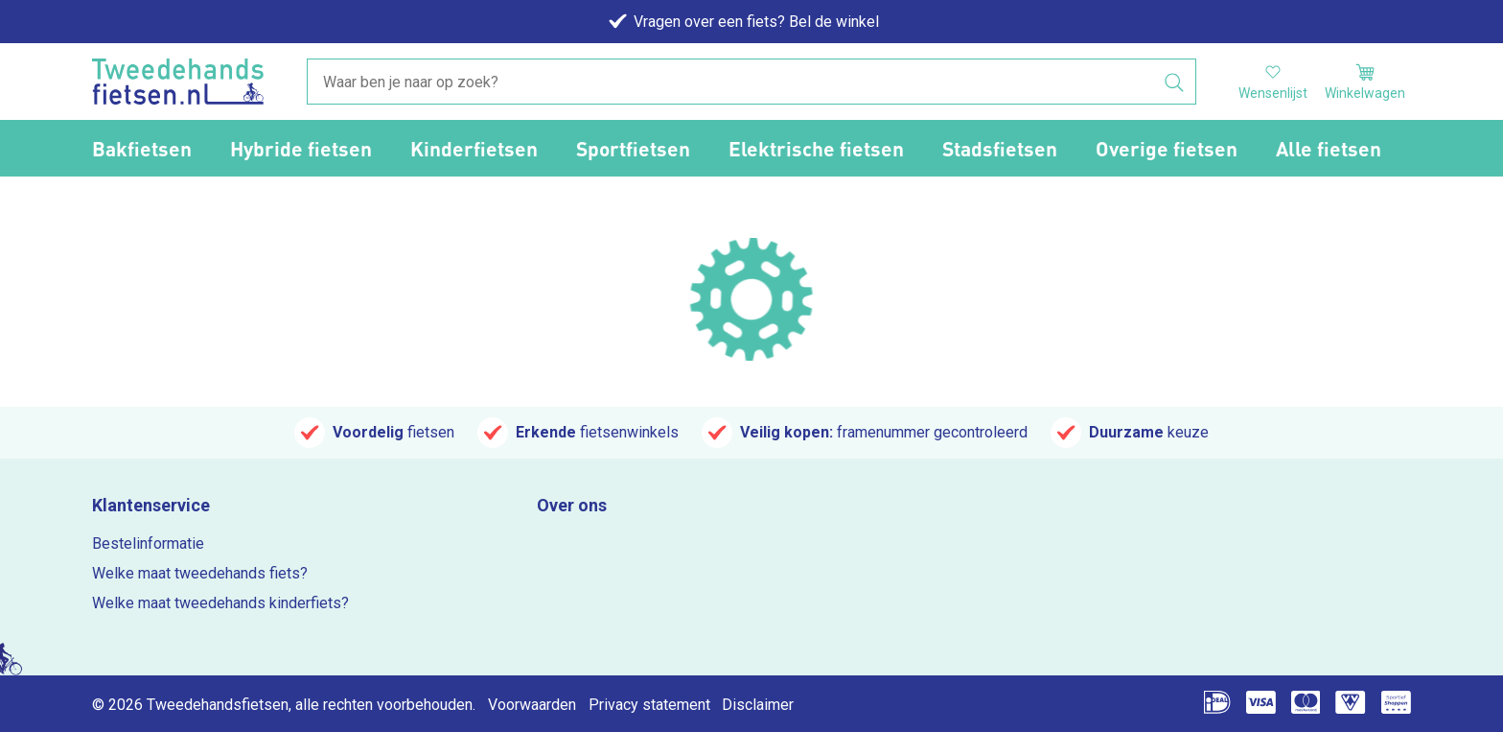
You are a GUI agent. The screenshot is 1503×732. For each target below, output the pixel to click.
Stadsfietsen (999, 148)
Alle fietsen (1328, 148)
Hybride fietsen (301, 148)
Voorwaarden (532, 705)
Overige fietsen (1166, 148)
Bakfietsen (142, 148)
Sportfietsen (633, 148)
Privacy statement (649, 705)
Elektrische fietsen (816, 148)
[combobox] (751, 82)
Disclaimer (758, 705)
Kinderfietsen (474, 148)
